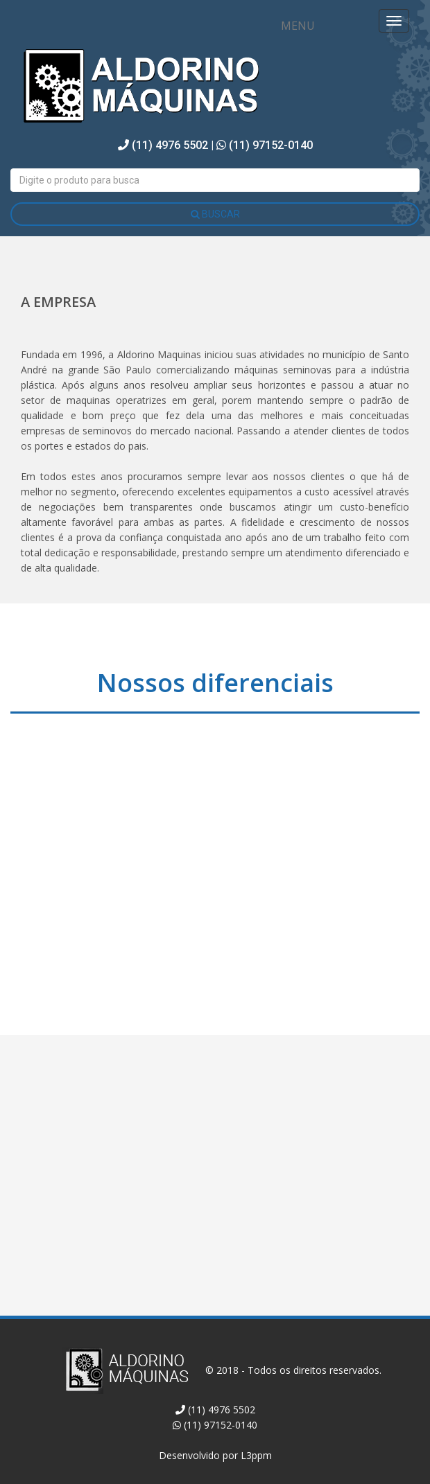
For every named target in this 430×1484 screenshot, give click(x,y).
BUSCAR (215, 214)
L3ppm (256, 1455)
